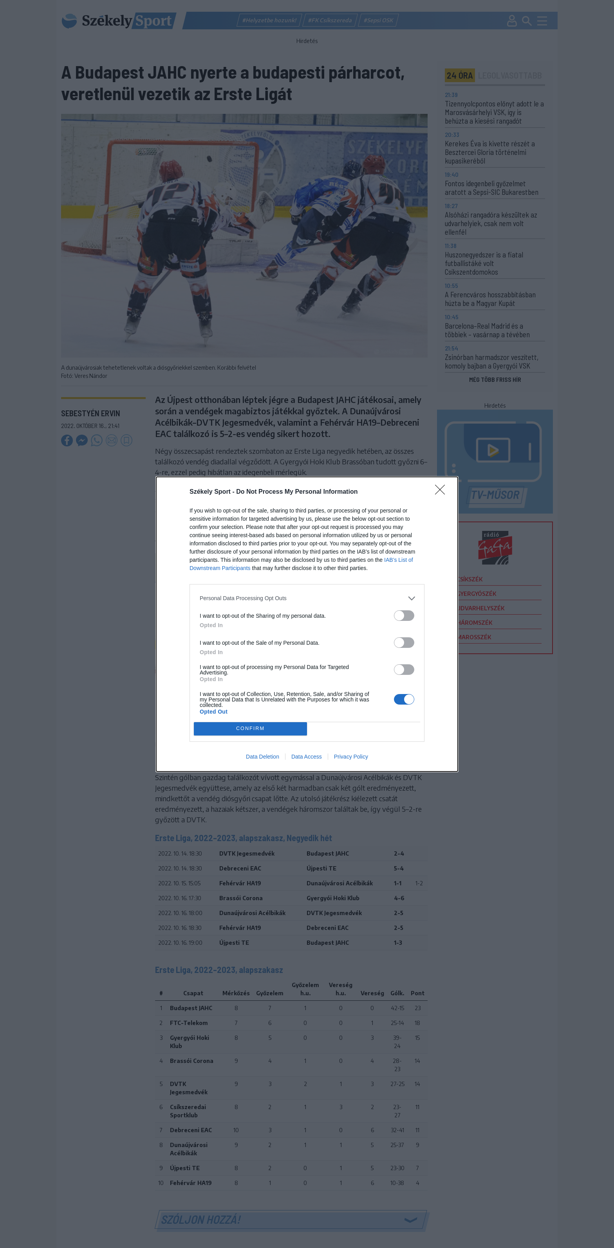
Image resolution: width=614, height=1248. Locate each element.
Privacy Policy (351, 756)
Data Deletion (262, 756)
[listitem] (307, 598)
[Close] (442, 492)
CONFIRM (250, 729)
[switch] (404, 615)
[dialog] (307, 624)
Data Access (306, 756)
